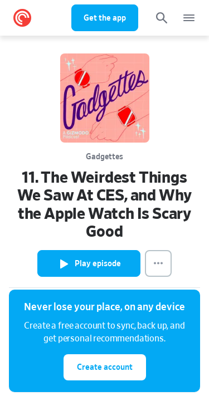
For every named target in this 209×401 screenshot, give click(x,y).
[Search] (161, 18)
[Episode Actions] (158, 263)
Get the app (105, 18)
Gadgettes (104, 157)
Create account (105, 367)
